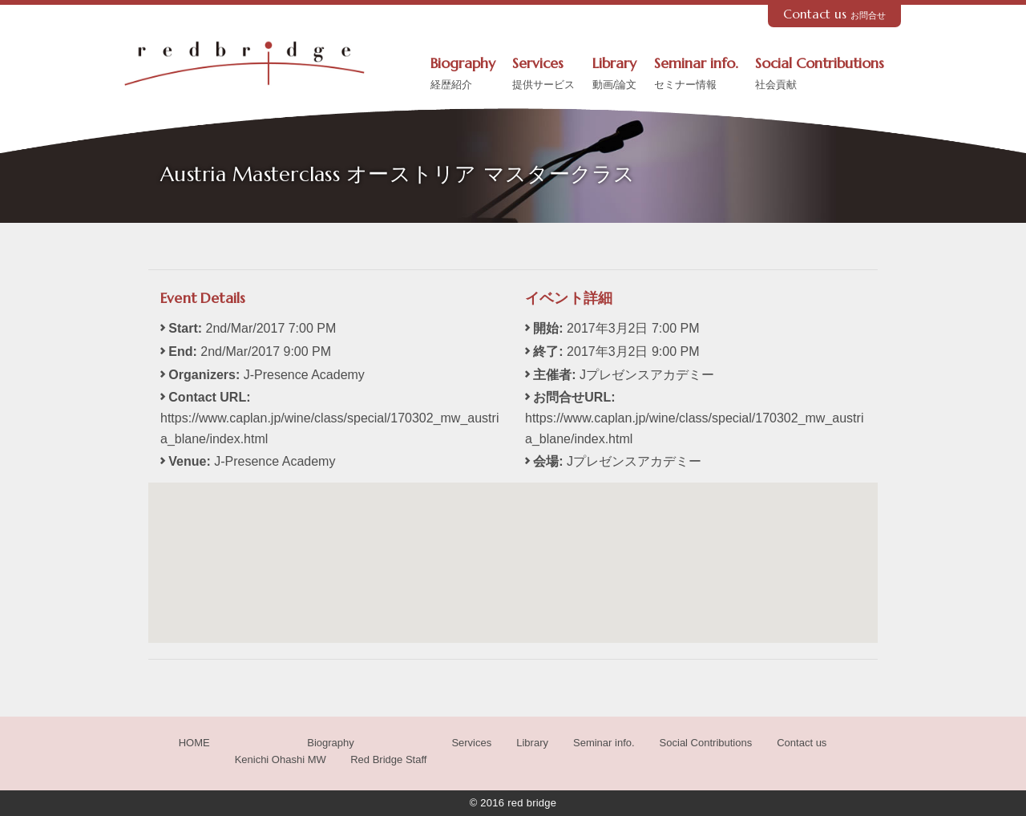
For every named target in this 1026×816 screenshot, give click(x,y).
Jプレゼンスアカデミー (634, 461)
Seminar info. (696, 74)
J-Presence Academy (274, 461)
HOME (194, 743)
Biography (462, 74)
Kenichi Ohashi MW (280, 759)
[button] (513, 548)
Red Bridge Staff (388, 759)
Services (543, 74)
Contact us (835, 14)
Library (614, 74)
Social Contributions (819, 74)
